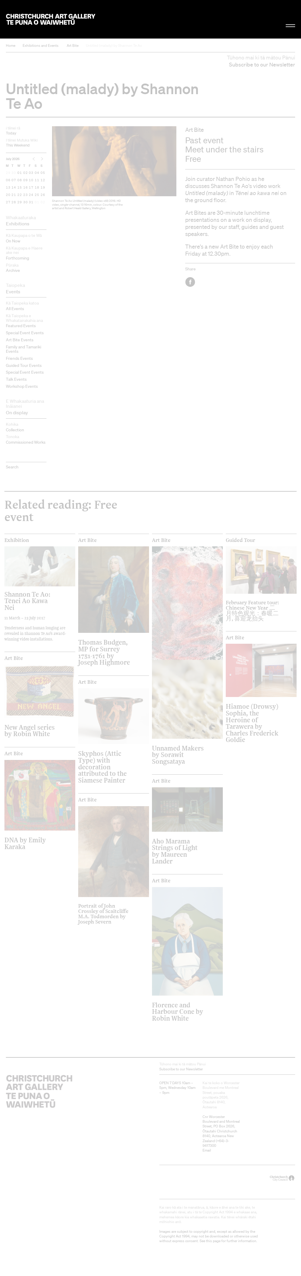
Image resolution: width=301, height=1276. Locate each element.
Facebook (190, 282)
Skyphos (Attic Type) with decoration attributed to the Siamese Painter (102, 766)
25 (37, 195)
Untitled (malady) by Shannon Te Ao (114, 45)
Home (10, 45)
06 (8, 180)
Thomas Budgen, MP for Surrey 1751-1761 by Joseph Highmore (104, 652)
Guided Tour (240, 540)
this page (213, 1240)
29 (8, 173)
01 (19, 173)
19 (43, 187)
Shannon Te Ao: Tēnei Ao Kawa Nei (27, 601)
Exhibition (16, 540)
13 (8, 187)
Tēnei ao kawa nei (257, 193)
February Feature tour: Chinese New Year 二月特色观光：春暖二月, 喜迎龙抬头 (252, 610)
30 (13, 173)
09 (25, 180)
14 (13, 187)
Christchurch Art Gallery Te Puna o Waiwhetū (51, 19)
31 (31, 202)
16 (25, 187)
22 (19, 195)
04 (37, 173)
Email (207, 1150)
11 (37, 180)
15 (19, 187)
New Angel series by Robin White (29, 730)
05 (43, 173)
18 (37, 187)
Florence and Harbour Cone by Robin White (177, 1011)
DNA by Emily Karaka (25, 843)
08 (19, 180)
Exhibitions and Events (40, 45)
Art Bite (72, 45)
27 (8, 202)
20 (8, 195)
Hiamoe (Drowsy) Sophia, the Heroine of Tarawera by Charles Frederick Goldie (252, 723)
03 (31, 173)
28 (13, 202)
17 (31, 187)
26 (43, 195)
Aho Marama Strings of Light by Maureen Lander (175, 851)
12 (43, 180)
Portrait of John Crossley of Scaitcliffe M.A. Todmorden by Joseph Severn (103, 913)
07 (13, 180)
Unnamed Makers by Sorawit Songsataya (178, 755)
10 (31, 180)
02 (25, 173)
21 (13, 195)
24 (31, 195)
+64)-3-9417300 (216, 1143)
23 (25, 195)
